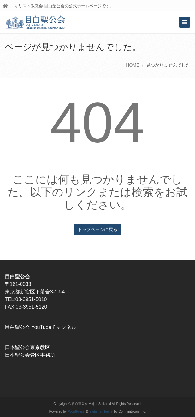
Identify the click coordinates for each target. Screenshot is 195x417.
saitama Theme (101, 411)
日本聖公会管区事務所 (30, 355)
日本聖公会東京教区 (27, 347)
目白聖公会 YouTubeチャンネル (40, 327)
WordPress (76, 411)
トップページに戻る (97, 229)
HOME (132, 65)
